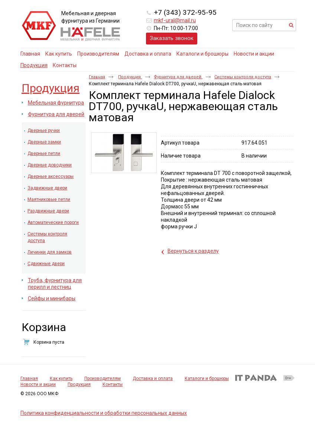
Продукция (34, 65)
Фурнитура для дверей (178, 77)
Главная (97, 77)
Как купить (61, 378)
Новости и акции (38, 384)
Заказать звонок (172, 38)
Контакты (113, 384)
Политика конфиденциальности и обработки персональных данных (103, 413)
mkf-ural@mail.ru (175, 20)
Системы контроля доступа (242, 77)
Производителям (102, 378)
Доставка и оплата (153, 378)
